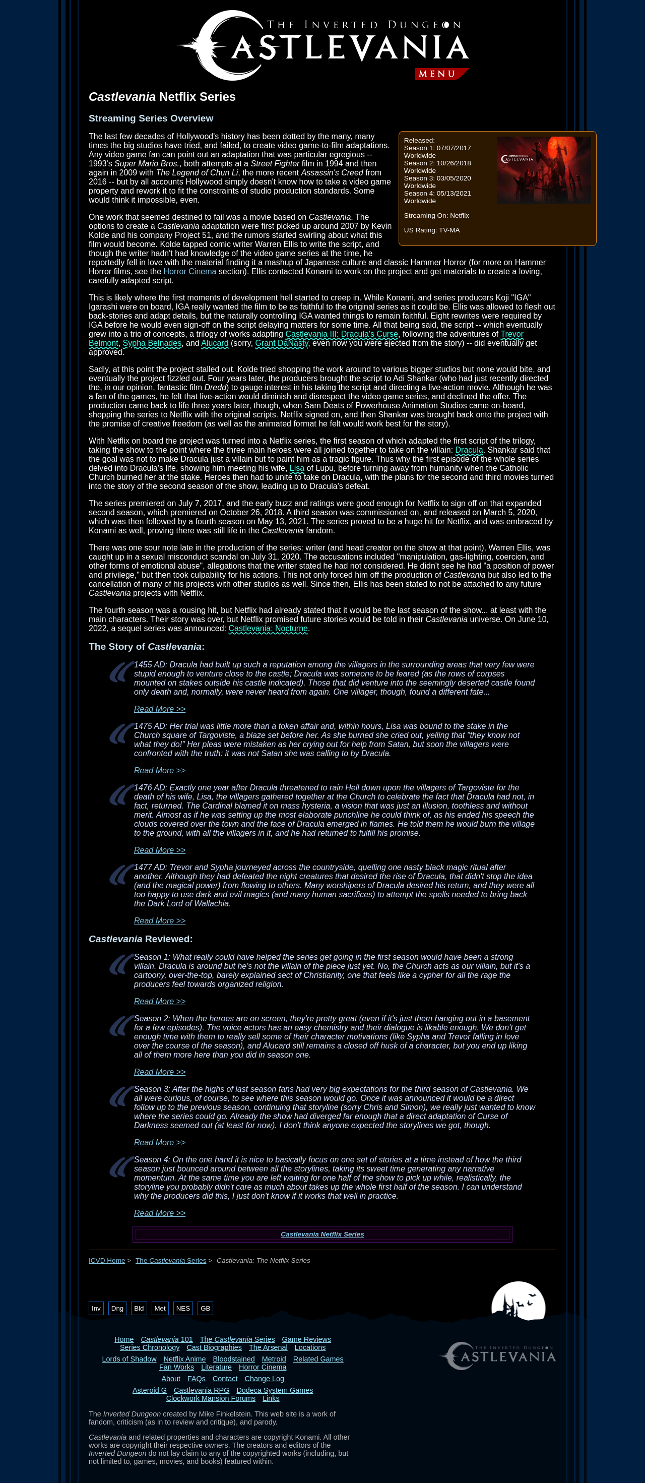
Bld (139, 1308)
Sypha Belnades (152, 343)
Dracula (469, 450)
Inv (96, 1308)
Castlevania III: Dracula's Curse (341, 334)
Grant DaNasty (281, 343)
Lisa (297, 468)
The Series (171, 1260)
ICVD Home (107, 1260)
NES (183, 1308)
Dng (117, 1308)
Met (160, 1308)
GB (205, 1308)
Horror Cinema (189, 271)
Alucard (214, 343)
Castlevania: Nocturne (268, 628)
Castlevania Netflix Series (322, 1234)
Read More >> (159, 709)
